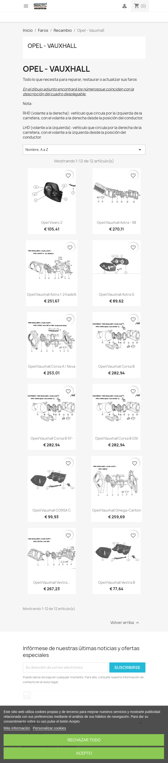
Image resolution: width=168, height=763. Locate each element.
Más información (17, 728)
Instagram (27, 695)
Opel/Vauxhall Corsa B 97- (52, 438)
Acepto (84, 753)
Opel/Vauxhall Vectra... (51, 582)
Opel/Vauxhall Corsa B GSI (116, 438)
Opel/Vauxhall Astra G (116, 294)
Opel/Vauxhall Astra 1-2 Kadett (51, 294)
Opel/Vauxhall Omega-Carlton (116, 510)
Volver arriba (125, 623)
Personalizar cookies (49, 728)
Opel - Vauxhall (52, 46)
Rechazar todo (83, 740)
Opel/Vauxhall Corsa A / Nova (51, 366)
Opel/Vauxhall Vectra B (116, 582)
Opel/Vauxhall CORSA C (51, 510)
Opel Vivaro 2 (51, 222)
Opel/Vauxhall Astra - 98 (116, 222)
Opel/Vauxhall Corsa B (116, 366)
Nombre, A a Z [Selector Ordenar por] (84, 150)
